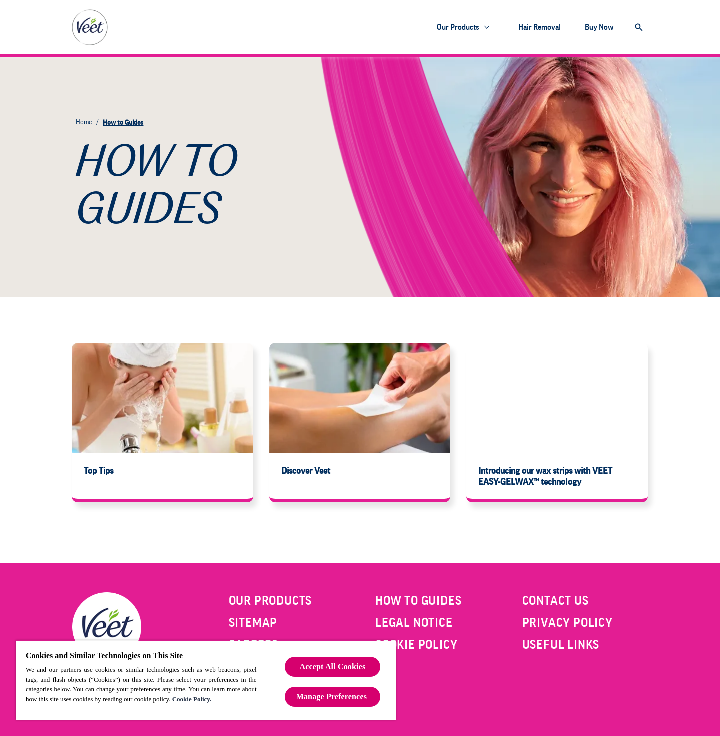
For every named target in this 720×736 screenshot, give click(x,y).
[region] (206, 680)
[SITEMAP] (253, 623)
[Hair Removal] (539, 27)
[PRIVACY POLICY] (567, 623)
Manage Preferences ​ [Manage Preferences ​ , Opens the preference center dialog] (333, 696)
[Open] (639, 27)
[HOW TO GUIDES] (419, 601)
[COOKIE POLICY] (417, 645)
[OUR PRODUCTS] (270, 601)
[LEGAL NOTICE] (414, 623)
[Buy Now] (599, 27)
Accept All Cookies (333, 666)
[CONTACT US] (555, 601)
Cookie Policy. (192, 699)
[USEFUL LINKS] (561, 645)
